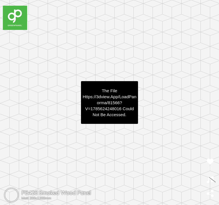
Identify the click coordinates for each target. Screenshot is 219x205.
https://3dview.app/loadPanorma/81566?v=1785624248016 (109, 102)
